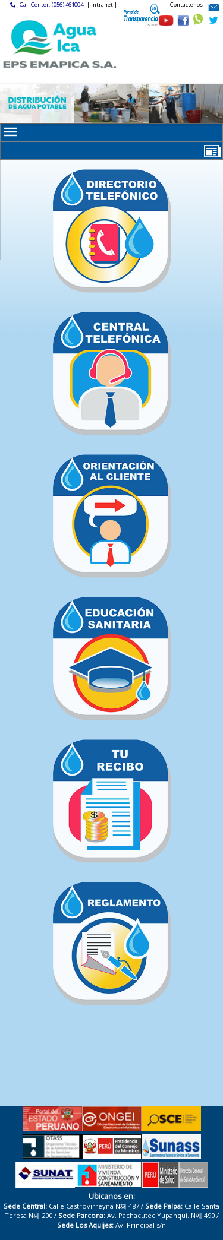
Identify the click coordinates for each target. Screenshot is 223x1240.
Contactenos (186, 4)
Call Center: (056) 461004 (51, 4)
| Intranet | (102, 4)
